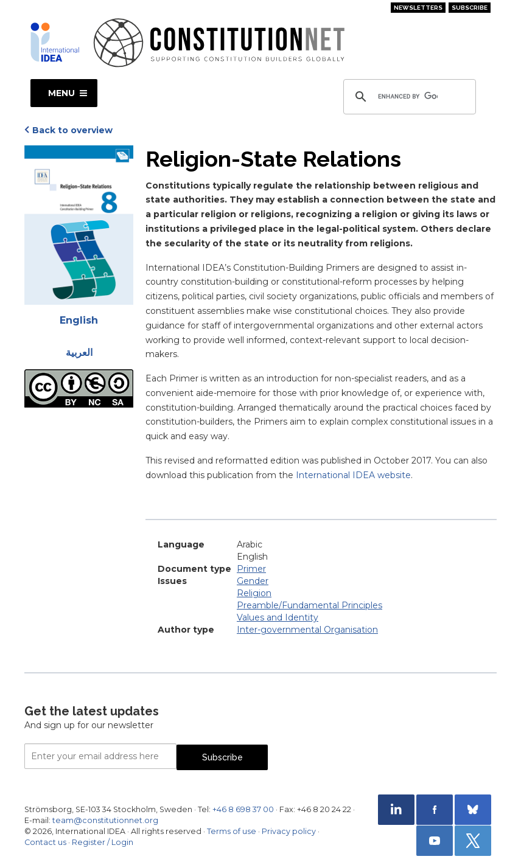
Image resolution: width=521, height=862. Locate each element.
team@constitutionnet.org (105, 820)
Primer (251, 568)
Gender (252, 580)
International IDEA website (353, 475)
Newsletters (418, 7)
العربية (79, 352)
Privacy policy (289, 831)
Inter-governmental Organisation (307, 629)
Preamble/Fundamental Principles (309, 605)
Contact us (45, 842)
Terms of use (231, 831)
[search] (408, 96)
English (79, 320)
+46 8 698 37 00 (243, 809)
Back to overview (72, 130)
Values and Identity (277, 617)
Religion (254, 593)
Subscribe (470, 7)
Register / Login (102, 842)
